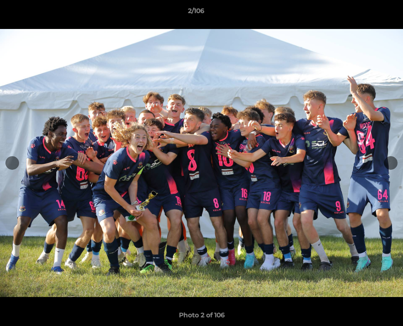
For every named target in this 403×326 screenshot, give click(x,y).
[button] (364, 13)
